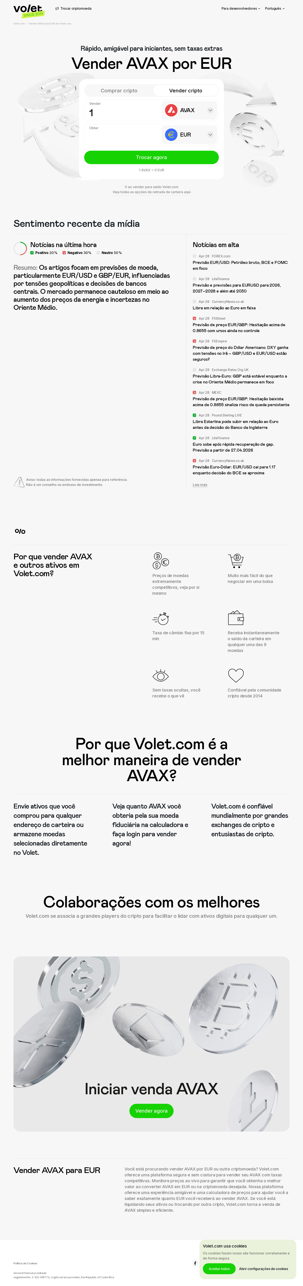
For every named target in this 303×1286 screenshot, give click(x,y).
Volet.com (19, 23)
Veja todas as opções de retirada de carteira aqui (152, 192)
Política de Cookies (25, 1263)
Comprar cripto (119, 91)
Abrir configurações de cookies (263, 1269)
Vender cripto (185, 91)
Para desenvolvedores (241, 8)
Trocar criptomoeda (73, 8)
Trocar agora (151, 157)
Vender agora (151, 1111)
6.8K (198, 1263)
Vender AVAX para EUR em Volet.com (50, 23)
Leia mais (200, 485)
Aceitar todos (219, 1269)
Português (274, 8)
